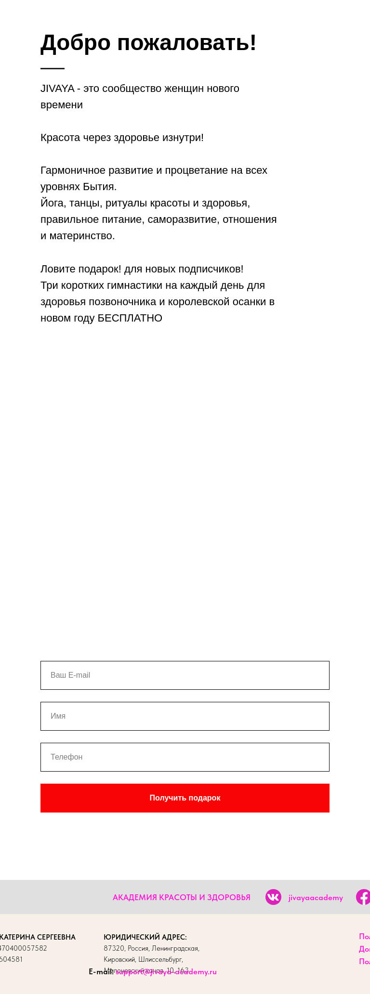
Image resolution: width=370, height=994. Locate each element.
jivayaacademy (316, 897)
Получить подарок (185, 798)
